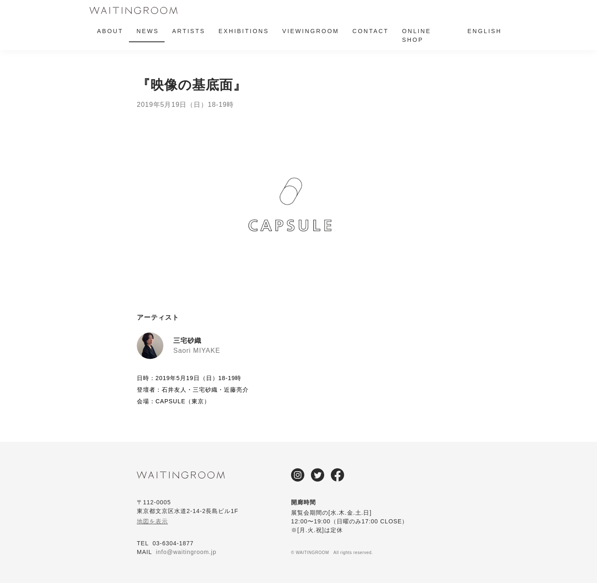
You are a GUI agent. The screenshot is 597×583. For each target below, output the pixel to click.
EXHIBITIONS (243, 31)
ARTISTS (188, 31)
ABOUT (110, 31)
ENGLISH (485, 31)
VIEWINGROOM (310, 31)
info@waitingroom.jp (186, 552)
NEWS (147, 31)
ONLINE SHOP (416, 35)
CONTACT (370, 31)
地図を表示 (152, 521)
